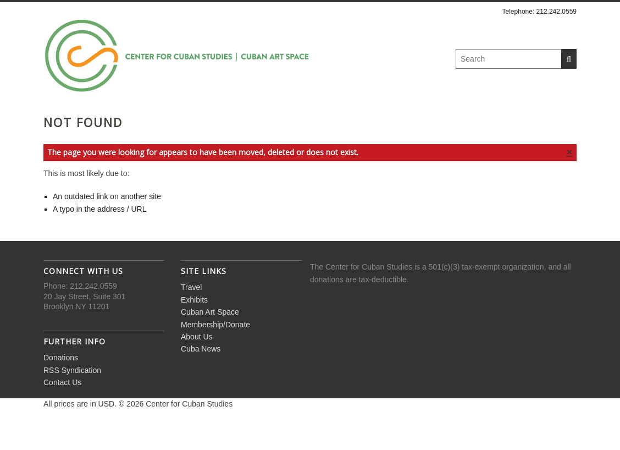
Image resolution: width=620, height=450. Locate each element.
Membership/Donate (348, 121)
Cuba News (512, 121)
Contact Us (62, 412)
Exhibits (156, 121)
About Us (442, 121)
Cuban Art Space (237, 121)
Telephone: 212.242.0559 (539, 11)
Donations (60, 387)
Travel (98, 121)
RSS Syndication (72, 399)
